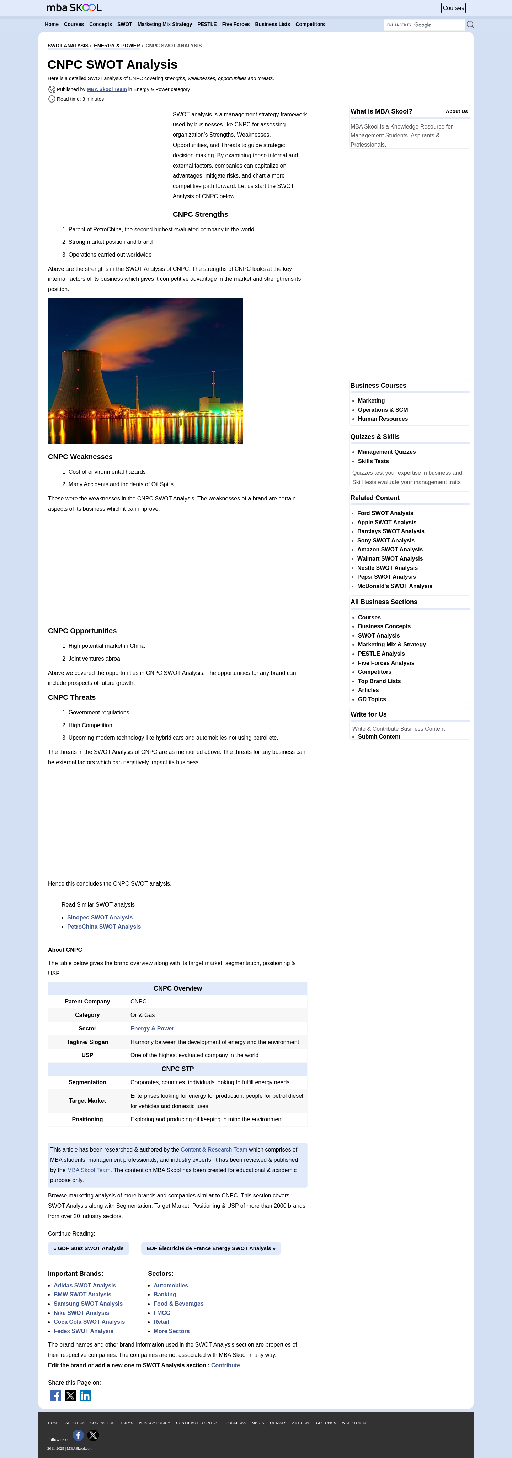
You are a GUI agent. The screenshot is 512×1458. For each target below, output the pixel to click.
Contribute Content (198, 1423)
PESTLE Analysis (381, 654)
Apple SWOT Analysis (387, 522)
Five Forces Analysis (386, 663)
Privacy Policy (154, 1423)
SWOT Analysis (379, 636)
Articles (368, 690)
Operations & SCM (383, 410)
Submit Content (379, 737)
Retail (161, 1322)
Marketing (371, 401)
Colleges (236, 1423)
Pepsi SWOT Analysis (386, 577)
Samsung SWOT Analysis (88, 1304)
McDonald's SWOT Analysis (394, 586)
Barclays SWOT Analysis (391, 531)
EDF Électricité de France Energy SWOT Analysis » (211, 1248)
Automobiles (171, 1286)
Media (257, 1423)
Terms (126, 1423)
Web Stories (354, 1423)
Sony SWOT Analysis (386, 540)
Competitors (374, 672)
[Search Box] (424, 25)
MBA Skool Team (107, 89)
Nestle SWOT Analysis (387, 568)
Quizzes (278, 1423)
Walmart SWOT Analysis (390, 559)
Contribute (225, 1365)
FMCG (162, 1313)
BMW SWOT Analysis (82, 1294)
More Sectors (172, 1331)
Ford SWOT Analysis (385, 513)
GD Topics (372, 699)
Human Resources (383, 419)
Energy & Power (152, 1029)
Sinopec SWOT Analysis (100, 917)
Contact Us (102, 1423)
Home (53, 1423)
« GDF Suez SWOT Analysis (88, 1248)
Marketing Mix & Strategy (392, 644)
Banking (165, 1294)
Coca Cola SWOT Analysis (89, 1322)
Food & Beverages (178, 1304)
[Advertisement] (107, 160)
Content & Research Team (214, 1150)
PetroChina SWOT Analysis (104, 927)
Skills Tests (373, 461)
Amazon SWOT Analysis (390, 549)
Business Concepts (384, 626)
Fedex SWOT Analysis (83, 1331)
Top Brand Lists (379, 681)
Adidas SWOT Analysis (85, 1286)
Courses (453, 8)
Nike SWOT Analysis (81, 1313)
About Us (457, 111)
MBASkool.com (79, 1448)
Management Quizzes (387, 452)
